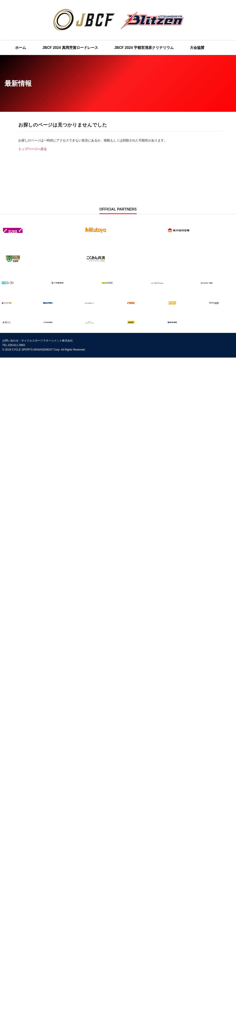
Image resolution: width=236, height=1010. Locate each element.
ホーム (20, 48)
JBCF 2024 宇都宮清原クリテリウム (144, 48)
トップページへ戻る (32, 149)
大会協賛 (197, 48)
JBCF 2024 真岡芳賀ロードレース (70, 48)
